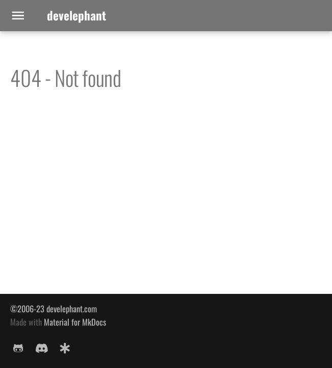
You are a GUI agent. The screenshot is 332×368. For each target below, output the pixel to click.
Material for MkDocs (75, 321)
